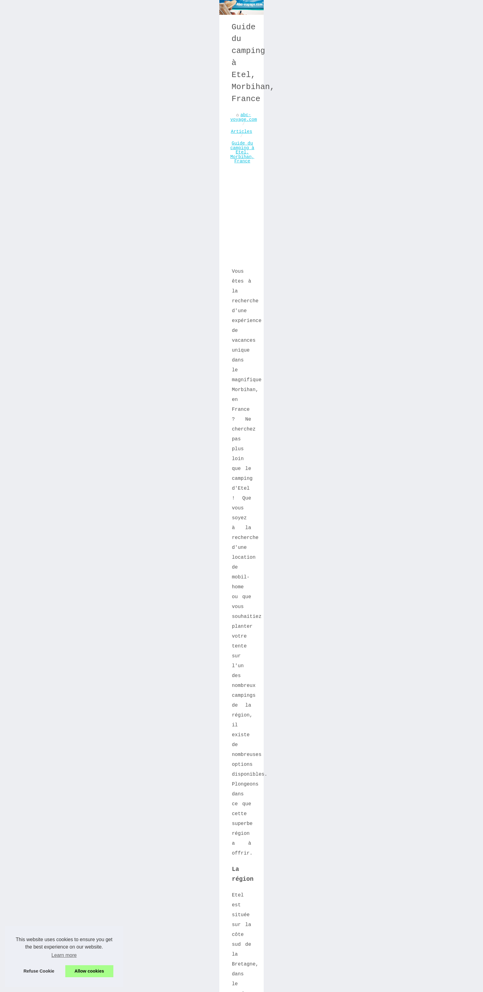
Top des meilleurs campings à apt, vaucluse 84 (158, 904)
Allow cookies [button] (89, 971)
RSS (183, 985)
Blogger (223, 985)
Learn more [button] (64, 955)
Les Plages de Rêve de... (373, 467)
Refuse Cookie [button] (38, 971)
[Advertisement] (195, 237)
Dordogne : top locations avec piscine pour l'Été (162, 951)
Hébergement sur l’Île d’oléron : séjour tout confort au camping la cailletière (186, 859)
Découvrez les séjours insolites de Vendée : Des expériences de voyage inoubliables (112, 821)
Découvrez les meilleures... (359, 534)
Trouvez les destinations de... (373, 344)
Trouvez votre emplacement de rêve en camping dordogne (168, 883)
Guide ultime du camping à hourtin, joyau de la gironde (170, 893)
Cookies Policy (160, 985)
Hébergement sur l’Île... (373, 374)
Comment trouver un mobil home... (373, 570)
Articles (118, 186)
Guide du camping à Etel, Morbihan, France (192, 186)
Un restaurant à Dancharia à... (375, 437)
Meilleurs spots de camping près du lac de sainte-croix (170, 940)
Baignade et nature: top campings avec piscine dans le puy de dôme (184, 872)
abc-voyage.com (81, 186)
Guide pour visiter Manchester (365, 501)
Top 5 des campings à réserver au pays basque (156, 914)
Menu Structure (125, 985)
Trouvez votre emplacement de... (375, 404)
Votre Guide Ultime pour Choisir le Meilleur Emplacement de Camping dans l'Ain (192, 963)
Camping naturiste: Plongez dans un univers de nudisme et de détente (278, 818)
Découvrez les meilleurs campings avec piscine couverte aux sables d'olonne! (184, 927)
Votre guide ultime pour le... (372, 552)
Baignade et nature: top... (376, 388)
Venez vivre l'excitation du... (373, 483)
